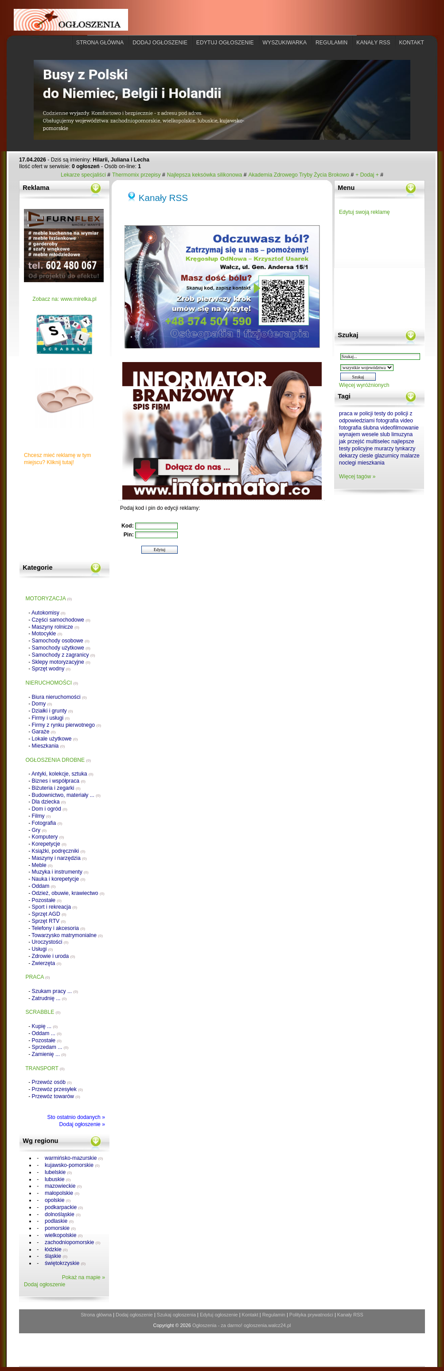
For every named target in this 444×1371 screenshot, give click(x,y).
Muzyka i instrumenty (60, 872)
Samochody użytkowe (61, 648)
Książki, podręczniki (59, 851)
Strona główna (100, 42)
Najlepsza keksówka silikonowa (205, 175)
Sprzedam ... (50, 1047)
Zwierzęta (47, 963)
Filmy (41, 816)
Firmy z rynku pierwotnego (66, 725)
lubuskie (57, 1179)
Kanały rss (373, 42)
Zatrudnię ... (49, 998)
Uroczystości (50, 942)
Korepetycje (49, 844)
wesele (370, 434)
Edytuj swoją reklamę (364, 212)
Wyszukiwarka (285, 42)
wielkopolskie (63, 1235)
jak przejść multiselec (364, 441)
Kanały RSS (163, 198)
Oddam (44, 886)
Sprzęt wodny (51, 669)
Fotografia (47, 823)
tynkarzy (405, 448)
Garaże (44, 732)
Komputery (48, 837)
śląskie (55, 1256)
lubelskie (57, 1172)
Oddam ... (47, 1033)
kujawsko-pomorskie (71, 1165)
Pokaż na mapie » (83, 1277)
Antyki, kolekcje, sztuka (62, 774)
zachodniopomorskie (72, 1242)
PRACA (37, 977)
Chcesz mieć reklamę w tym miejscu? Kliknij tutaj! (57, 458)
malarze (410, 456)
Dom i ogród (49, 809)
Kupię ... (45, 1026)
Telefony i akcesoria (58, 928)
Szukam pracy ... (55, 991)
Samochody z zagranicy (63, 655)
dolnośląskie (62, 1214)
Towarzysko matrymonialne (66, 935)
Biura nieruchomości (59, 697)
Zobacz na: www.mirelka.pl (64, 299)
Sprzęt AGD (49, 914)
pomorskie (59, 1228)
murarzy (384, 448)
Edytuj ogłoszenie (225, 42)
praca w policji (356, 413)
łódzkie (55, 1249)
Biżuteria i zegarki (56, 788)
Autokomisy (48, 613)
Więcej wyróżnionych (364, 385)
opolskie (57, 1200)
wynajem (349, 434)
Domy (42, 704)
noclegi (347, 463)
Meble (42, 865)
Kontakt (411, 42)
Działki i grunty (52, 711)
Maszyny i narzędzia (59, 858)
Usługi (42, 949)
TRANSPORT (44, 1068)
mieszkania (371, 463)
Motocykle (47, 633)
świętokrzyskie (64, 1263)
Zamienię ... (49, 1054)
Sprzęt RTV (49, 921)
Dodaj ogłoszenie (159, 42)
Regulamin (331, 42)
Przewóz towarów (56, 1096)
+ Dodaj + (367, 175)
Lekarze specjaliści (84, 175)
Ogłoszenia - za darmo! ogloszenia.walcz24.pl (241, 1325)
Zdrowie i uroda (53, 956)
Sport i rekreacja (54, 907)
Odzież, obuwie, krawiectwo (68, 893)
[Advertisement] (68, 516)
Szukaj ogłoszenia (176, 1314)
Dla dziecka (49, 802)
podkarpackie (63, 1207)
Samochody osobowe (61, 641)
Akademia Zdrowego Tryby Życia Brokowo (298, 175)
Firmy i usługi (51, 718)
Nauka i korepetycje (59, 879)
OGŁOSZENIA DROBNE (58, 760)
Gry (39, 830)
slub (385, 434)
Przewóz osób (52, 1082)
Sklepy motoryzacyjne (61, 662)
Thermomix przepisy (137, 175)
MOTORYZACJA (48, 598)
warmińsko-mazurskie (73, 1158)
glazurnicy (386, 456)
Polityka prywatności (311, 1314)
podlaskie (58, 1221)
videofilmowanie (399, 428)
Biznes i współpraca (59, 781)
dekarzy (348, 456)
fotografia (387, 421)
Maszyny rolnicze (55, 627)
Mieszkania (48, 746)
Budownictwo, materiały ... (66, 795)
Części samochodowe (61, 620)
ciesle (366, 456)
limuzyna (402, 434)
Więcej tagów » (357, 476)
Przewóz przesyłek (57, 1089)
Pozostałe (47, 900)
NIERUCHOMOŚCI (51, 683)
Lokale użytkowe (55, 739)
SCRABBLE (42, 1012)
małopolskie (61, 1193)
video (406, 421)
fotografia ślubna (359, 428)
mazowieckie (62, 1186)
